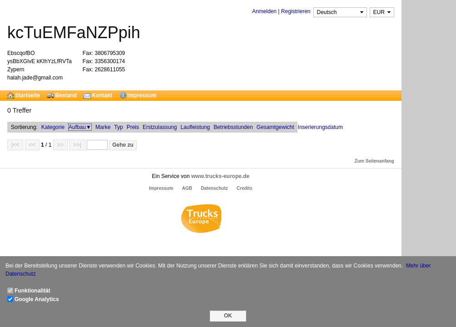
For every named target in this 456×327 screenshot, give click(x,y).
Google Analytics (37, 299)
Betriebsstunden (233, 127)
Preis (133, 127)
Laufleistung (195, 127)
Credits (244, 188)
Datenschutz (214, 188)
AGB (187, 188)
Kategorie (52, 127)
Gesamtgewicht (275, 127)
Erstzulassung (160, 127)
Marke (102, 127)
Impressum (161, 188)
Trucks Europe (200, 220)
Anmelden (264, 11)
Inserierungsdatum (320, 127)
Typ (118, 127)
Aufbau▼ (80, 127)
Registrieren (296, 11)
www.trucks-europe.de (220, 176)
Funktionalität (32, 290)
